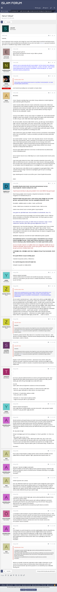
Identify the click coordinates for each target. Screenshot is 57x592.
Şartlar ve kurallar (27, 585)
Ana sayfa (50, 585)
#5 (54, 92)
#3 (54, 62)
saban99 (5, 18)
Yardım (44, 585)
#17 (54, 494)
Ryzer (4, 585)
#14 (54, 450)
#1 (54, 35)
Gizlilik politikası (37, 585)
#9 (54, 319)
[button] (1, 8)
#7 (54, 272)
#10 (54, 342)
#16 (54, 477)
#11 (54, 368)
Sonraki (8, 22)
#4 (54, 76)
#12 (54, 403)
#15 (54, 464)
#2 (54, 49)
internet (42, 43)
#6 (54, 183)
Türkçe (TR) (10, 585)
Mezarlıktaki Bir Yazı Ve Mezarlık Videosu (35, 11)
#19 (54, 525)
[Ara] (54, 8)
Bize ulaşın (18, 585)
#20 (54, 544)
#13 (54, 417)
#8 (54, 286)
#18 (54, 510)
